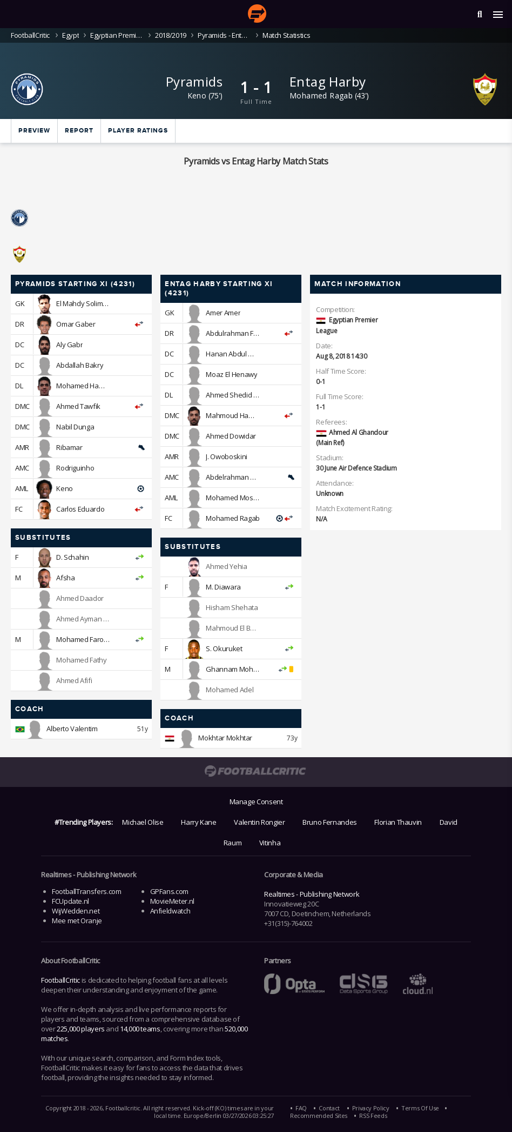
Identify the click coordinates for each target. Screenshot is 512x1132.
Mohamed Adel (229, 689)
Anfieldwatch (170, 911)
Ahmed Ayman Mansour (93, 619)
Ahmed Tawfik (78, 406)
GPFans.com (169, 891)
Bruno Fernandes (329, 822)
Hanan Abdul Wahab (238, 354)
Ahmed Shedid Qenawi (241, 395)
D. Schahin (72, 557)
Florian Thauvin (398, 822)
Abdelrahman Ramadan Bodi (250, 477)
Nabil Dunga (75, 427)
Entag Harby (327, 81)
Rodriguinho (75, 468)
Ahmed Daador (80, 598)
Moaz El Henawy (231, 374)
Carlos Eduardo (80, 509)
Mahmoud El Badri (234, 628)
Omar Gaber (75, 324)
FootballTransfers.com (86, 891)
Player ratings (138, 131)
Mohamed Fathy (81, 660)
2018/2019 (170, 35)
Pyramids (194, 81)
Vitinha (269, 843)
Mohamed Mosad (233, 497)
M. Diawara (223, 587)
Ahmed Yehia (226, 566)
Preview (34, 131)
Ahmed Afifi (74, 680)
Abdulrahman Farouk (239, 333)
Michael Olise (142, 822)
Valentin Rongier (259, 822)
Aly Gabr (69, 344)
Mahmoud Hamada (236, 415)
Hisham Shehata (232, 607)
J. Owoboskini (226, 456)
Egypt (70, 35)
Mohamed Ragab (321, 95)
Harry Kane (198, 822)
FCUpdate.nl (70, 901)
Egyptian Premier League (117, 35)
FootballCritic (60, 980)
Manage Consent (256, 801)
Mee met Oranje (77, 920)
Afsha (65, 577)
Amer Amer (223, 312)
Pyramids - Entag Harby (224, 35)
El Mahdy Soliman (83, 303)
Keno (197, 95)
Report (79, 131)
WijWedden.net (75, 911)
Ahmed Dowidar (230, 436)
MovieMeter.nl (172, 901)
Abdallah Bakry (79, 365)
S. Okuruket (224, 648)
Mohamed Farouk (83, 639)
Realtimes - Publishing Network (311, 894)
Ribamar (69, 447)
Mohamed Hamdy (84, 385)
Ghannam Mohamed (238, 669)
